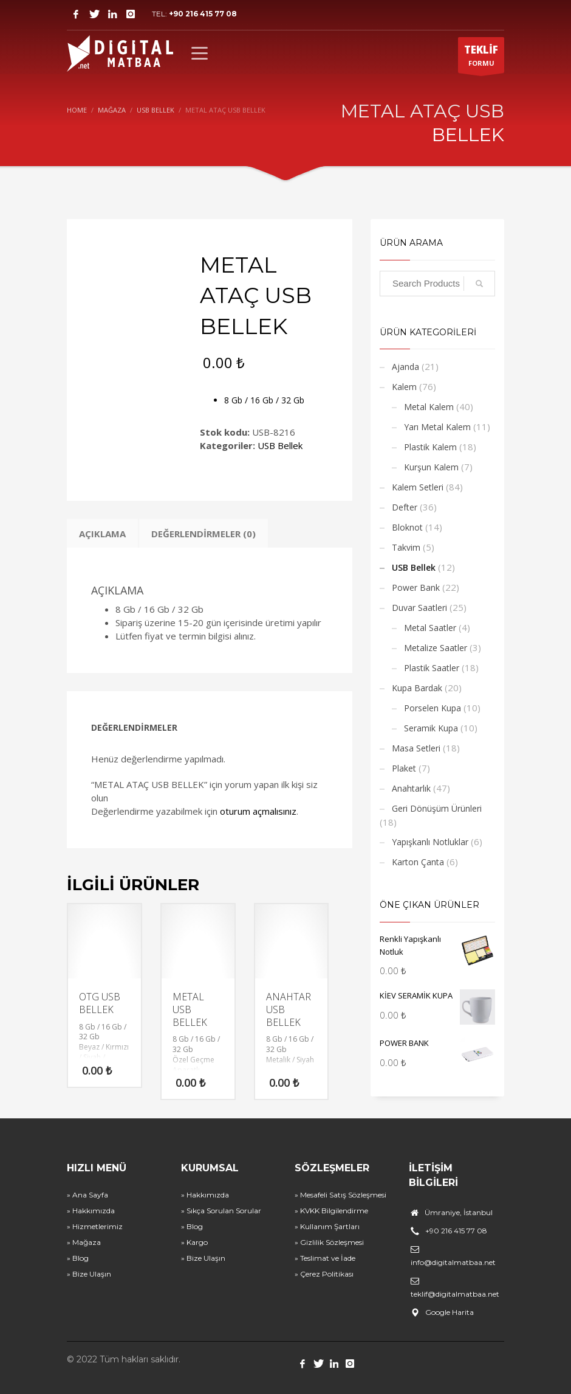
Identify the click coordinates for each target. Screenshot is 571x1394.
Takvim (406, 547)
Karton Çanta (418, 862)
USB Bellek (280, 445)
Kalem (404, 386)
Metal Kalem (429, 407)
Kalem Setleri (417, 487)
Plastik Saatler (431, 668)
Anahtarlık (411, 788)
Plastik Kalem (430, 447)
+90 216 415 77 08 (203, 13)
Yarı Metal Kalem (437, 427)
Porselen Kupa (432, 708)
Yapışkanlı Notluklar (430, 842)
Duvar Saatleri (419, 607)
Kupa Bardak (417, 688)
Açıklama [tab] (102, 534)
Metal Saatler (430, 627)
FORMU (481, 58)
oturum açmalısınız (258, 811)
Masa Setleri (416, 748)
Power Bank (416, 587)
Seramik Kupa (431, 728)
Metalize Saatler (435, 647)
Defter (404, 507)
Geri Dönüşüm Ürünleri (437, 808)
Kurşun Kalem (431, 467)
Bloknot (407, 527)
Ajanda (405, 366)
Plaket (404, 768)
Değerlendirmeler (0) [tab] (203, 534)
